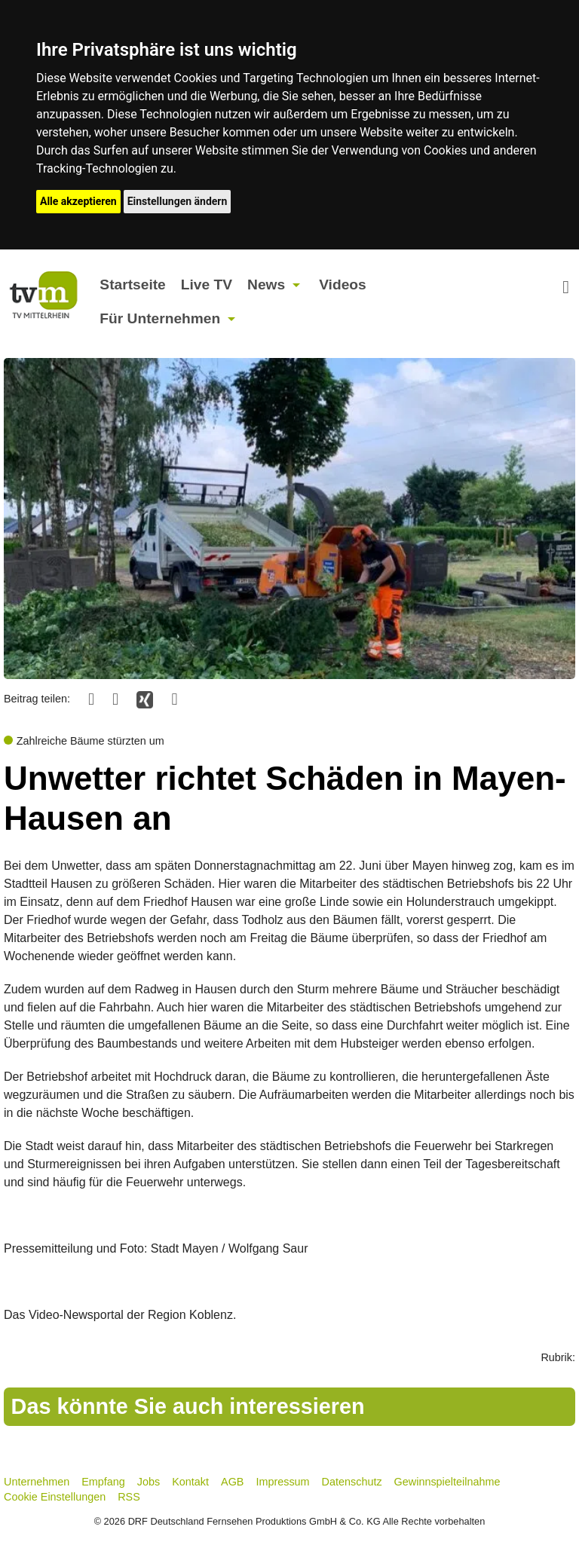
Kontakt (190, 1482)
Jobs (148, 1482)
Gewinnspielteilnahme (447, 1482)
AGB (232, 1482)
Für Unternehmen (160, 318)
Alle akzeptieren (78, 201)
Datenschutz (352, 1482)
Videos (342, 284)
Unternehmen (36, 1482)
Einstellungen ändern (177, 201)
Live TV (206, 284)
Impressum (282, 1482)
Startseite (132, 284)
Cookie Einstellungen (55, 1497)
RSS (129, 1497)
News (266, 284)
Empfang (103, 1482)
